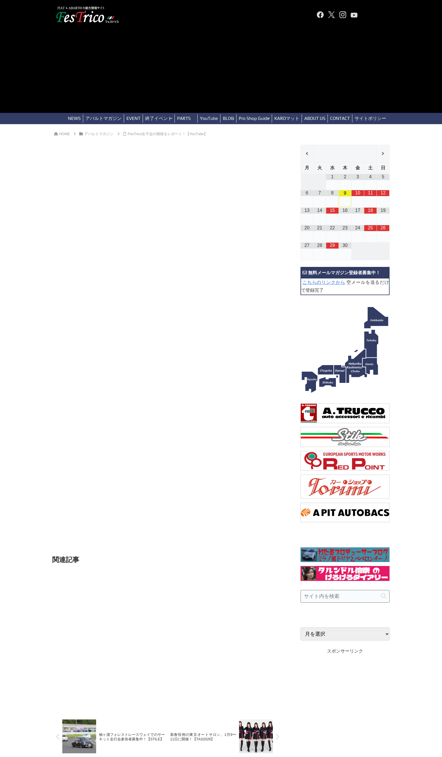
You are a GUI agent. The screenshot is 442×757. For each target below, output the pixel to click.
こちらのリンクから (323, 282)
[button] (384, 596)
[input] (345, 596)
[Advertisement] (221, 70)
